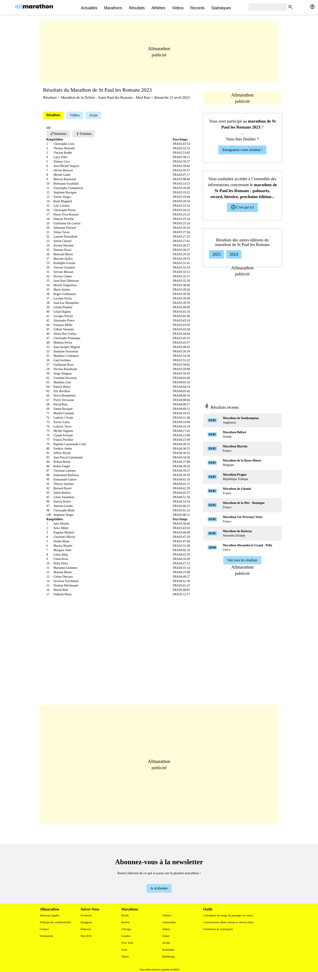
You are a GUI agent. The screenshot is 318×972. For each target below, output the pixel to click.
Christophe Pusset (64, 210)
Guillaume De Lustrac (67, 223)
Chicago (126, 929)
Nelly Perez (60, 563)
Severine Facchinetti (66, 581)
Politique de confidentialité (55, 922)
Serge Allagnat (62, 373)
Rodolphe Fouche (64, 263)
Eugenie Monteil (63, 532)
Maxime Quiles (63, 258)
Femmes (84, 133)
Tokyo (125, 956)
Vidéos (178, 8)
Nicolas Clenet (62, 276)
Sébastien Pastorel (64, 227)
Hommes (58, 133)
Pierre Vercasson (63, 400)
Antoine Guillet (63, 506)
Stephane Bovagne (65, 192)
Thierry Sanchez (63, 484)
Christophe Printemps (66, 338)
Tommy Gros (61, 161)
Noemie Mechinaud (65, 585)
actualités (89, 8)
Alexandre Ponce (64, 320)
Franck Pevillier (63, 439)
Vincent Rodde (62, 152)
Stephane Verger (63, 514)
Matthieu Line (62, 382)
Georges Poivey (63, 316)
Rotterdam (168, 949)
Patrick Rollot (62, 501)
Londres (126, 936)
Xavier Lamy (61, 422)
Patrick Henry (62, 386)
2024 (233, 254)
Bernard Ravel (62, 488)
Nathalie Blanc (62, 594)
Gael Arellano (62, 360)
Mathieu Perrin (62, 342)
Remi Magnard (62, 201)
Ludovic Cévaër (63, 417)
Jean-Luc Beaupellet (66, 302)
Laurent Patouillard (65, 236)
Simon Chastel (62, 241)
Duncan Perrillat (63, 219)
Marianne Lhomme (65, 567)
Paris (124, 949)
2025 (216, 254)
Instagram (86, 922)
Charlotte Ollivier (64, 537)
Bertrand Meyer (63, 254)
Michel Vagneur (63, 431)
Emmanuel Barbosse (66, 475)
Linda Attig (60, 554)
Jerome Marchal (63, 245)
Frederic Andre (62, 448)
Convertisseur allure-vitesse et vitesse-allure (228, 922)
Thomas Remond (64, 148)
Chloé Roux (60, 559)
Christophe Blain (63, 510)
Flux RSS (86, 936)
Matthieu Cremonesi (66, 355)
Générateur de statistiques (218, 929)
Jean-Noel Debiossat (66, 280)
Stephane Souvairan (65, 351)
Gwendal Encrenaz (65, 378)
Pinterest (86, 929)
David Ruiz (60, 404)
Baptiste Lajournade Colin (69, 444)
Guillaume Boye (63, 364)
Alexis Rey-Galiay (65, 333)
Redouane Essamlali (66, 183)
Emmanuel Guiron (64, 479)
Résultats (137, 8)
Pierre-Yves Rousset (65, 214)
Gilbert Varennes (63, 329)
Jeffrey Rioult (61, 453)
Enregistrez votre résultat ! (242, 150)
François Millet (62, 325)
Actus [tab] (93, 115)
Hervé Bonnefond (64, 395)
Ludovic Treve (62, 426)
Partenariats (46, 936)
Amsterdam (169, 922)
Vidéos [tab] (75, 115)
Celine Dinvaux (63, 576)
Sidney (166, 929)
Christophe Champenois (68, 188)
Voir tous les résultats (242, 560)
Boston (125, 922)
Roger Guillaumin (64, 294)
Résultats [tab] (53, 115)
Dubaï (165, 936)
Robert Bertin (61, 461)
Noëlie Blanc (61, 541)
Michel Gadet (61, 174)
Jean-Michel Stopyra (66, 166)
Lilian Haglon (62, 311)
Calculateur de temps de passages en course (228, 915)
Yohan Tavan (61, 232)
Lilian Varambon (63, 497)
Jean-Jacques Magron (66, 347)
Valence (166, 915)
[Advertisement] (159, 52)
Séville (166, 942)
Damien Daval (62, 250)
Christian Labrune (64, 470)
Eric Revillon (61, 391)
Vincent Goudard (64, 267)
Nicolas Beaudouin (65, 369)
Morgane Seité (62, 550)
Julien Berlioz (62, 492)
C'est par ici (242, 207)
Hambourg (168, 956)
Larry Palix (60, 157)
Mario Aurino (61, 289)
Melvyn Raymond (64, 179)
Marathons (113, 8)
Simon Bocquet (63, 408)
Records (197, 8)
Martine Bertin (62, 572)
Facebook (86, 915)
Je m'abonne (159, 888)
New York (127, 942)
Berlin (125, 915)
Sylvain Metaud (63, 272)
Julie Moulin (61, 523)
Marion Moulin (62, 545)
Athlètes (158, 8)
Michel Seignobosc (65, 285)
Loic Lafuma (61, 205)
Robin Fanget (61, 466)
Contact (44, 929)
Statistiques (221, 8)
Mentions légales (49, 915)
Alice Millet (60, 528)
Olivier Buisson (63, 170)
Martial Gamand (63, 413)
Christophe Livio (63, 144)
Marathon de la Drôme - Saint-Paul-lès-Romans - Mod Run (105, 97)
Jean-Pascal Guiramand (68, 457)
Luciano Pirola (62, 298)
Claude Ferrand (63, 435)
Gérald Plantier (62, 307)
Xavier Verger (62, 197)
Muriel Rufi (60, 590)
